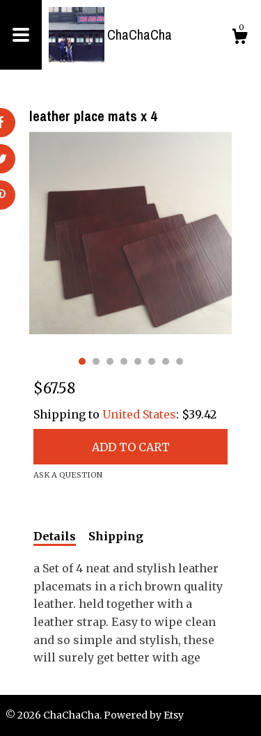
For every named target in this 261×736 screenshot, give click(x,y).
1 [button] (82, 361)
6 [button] (151, 361)
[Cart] (239, 38)
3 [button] (109, 361)
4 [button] (123, 361)
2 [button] (96, 361)
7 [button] (165, 361)
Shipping (115, 536)
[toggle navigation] (21, 35)
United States (139, 414)
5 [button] (137, 361)
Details (54, 536)
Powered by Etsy (144, 715)
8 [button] (179, 361)
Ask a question (67, 475)
